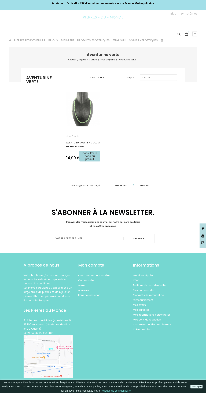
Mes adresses (141, 310)
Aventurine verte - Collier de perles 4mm (83, 144)
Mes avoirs (139, 305)
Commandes (86, 280)
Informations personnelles (94, 275)
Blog (173, 14)
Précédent (120, 185)
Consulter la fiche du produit (89, 156)
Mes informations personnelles (151, 314)
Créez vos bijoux (143, 329)
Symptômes (189, 14)
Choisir (158, 77)
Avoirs (81, 285)
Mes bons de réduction (147, 319)
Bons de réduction (89, 295)
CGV (135, 280)
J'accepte (196, 386)
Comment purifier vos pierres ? (152, 324)
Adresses (83, 290)
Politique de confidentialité (116, 390)
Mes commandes (143, 290)
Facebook (203, 229)
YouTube (202, 236)
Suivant (146, 185)
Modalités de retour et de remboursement (148, 297)
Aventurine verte (39, 80)
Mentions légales (143, 275)
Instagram (202, 243)
